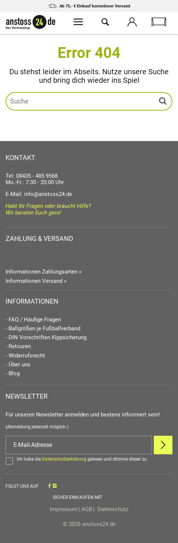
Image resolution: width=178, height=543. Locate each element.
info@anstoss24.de (48, 194)
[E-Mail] (79, 445)
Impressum (64, 509)
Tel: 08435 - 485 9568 (32, 176)
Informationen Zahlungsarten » (43, 271)
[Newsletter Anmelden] (163, 445)
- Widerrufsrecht (25, 356)
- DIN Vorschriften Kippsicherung (46, 337)
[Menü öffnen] (78, 23)
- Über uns (18, 365)
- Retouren (18, 346)
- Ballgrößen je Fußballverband (43, 329)
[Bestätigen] (89, 460)
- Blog (13, 373)
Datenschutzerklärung (64, 459)
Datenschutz (112, 509)
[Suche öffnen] (105, 23)
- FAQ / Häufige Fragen (33, 320)
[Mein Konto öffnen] (132, 23)
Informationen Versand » (36, 281)
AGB (86, 509)
